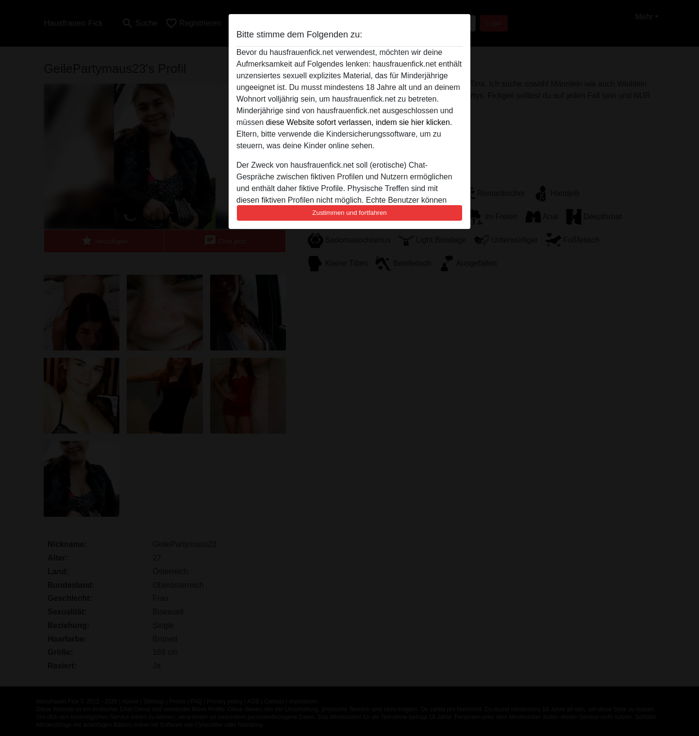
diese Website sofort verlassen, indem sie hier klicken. (359, 122)
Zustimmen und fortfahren (349, 212)
